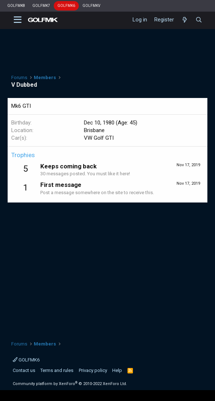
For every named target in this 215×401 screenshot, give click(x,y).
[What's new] (185, 20)
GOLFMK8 (16, 6)
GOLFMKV (91, 6)
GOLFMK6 (66, 6)
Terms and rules (56, 370)
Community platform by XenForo (70, 383)
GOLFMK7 (41, 6)
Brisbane (94, 130)
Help (117, 370)
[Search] (199, 20)
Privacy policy (93, 370)
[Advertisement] (107, 268)
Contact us (24, 370)
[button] (17, 20)
